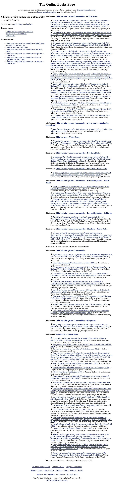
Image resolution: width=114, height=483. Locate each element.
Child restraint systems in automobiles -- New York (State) (78, 153)
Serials (80, 470)
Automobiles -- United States (16, 34)
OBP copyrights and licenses (56, 480)
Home (33, 470)
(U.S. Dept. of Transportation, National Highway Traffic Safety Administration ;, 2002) (79, 85)
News (45, 474)
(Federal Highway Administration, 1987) (82, 382)
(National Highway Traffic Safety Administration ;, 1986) (81, 159)
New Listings (49, 470)
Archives (60, 474)
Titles (66, 470)
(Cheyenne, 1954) (72, 428)
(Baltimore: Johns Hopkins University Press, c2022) (78, 339)
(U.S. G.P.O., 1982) (81, 356)
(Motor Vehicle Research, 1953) (76, 349)
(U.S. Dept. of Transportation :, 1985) (80, 304)
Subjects (73, 470)
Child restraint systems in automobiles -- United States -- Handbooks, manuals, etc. (25, 44)
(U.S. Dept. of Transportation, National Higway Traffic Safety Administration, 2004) (81, 174)
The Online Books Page (57, 4)
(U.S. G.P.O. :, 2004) (80, 23)
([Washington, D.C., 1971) (81, 420)
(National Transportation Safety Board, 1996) (81, 91)
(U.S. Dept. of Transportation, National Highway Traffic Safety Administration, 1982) (81, 256)
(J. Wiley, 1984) (74, 263)
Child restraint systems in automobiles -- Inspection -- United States (81, 169)
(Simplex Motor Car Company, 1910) (81, 368)
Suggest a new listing (74, 467)
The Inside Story (72, 474)
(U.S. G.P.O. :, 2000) (80, 202)
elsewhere (29, 24)
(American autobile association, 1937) (79, 447)
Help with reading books (41, 467)
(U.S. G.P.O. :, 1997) (82, 54)
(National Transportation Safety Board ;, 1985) (80, 325)
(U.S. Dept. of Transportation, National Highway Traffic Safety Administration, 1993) (81, 98)
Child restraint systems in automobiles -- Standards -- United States (81, 229)
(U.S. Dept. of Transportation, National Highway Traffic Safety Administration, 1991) (80, 268)
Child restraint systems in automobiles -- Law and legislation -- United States (23, 58)
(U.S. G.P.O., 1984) (81, 391)
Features (52, 474)
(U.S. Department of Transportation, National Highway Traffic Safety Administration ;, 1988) (79, 274)
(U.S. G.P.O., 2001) (80, 44)
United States (10, 36)
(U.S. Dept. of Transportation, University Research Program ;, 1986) (77, 218)
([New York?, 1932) (81, 437)
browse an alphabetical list (46, 12)
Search (40, 470)
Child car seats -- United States (17, 47)
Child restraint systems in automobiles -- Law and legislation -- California (84, 213)
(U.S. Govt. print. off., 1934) (72, 409)
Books (38, 474)
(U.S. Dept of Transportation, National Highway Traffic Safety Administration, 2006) (81, 34)
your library (18, 24)
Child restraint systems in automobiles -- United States (76, 16)
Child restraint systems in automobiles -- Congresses (76, 320)
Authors (59, 470)
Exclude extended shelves (86, 10)
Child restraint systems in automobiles (19, 32)
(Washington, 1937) (67, 372)
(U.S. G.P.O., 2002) (80, 188)
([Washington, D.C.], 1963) (78, 454)
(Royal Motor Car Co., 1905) (75, 363)
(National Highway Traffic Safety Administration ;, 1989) (80, 312)
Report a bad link (58, 467)
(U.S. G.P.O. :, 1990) (81, 77)
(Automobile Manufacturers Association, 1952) (76, 405)
